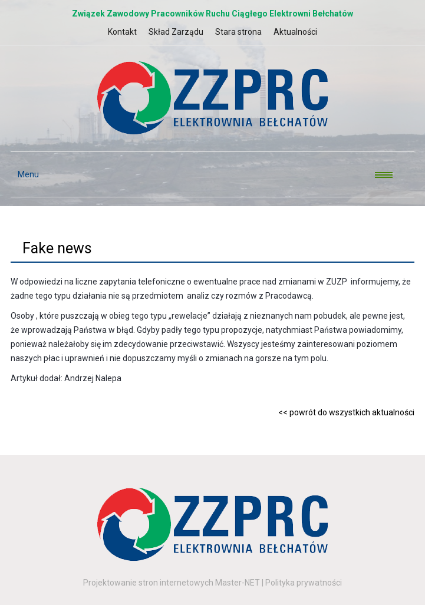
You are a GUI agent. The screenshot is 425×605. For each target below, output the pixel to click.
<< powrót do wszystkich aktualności (346, 412)
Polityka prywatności (303, 582)
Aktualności (295, 32)
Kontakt (122, 32)
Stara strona (238, 32)
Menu (25, 174)
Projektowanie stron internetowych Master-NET (171, 582)
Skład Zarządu (176, 32)
